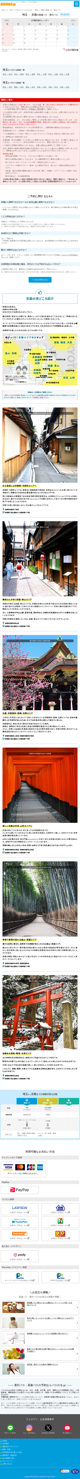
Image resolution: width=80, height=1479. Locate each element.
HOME (4, 1441)
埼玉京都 (42, 74)
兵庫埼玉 (64, 87)
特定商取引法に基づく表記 (12, 1452)
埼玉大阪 (53, 74)
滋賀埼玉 (30, 87)
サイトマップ (7, 1461)
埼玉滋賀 (30, 74)
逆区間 (65, 14)
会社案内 (5, 1443)
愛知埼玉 (19, 87)
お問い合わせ (7, 1464)
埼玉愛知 (19, 74)
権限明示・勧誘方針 (9, 1455)
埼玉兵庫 (64, 74)
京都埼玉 (42, 87)
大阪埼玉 (53, 87)
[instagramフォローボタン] (29, 1427)
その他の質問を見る (40, 280)
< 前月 (6, 20)
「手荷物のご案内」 (35, 109)
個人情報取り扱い (8, 1458)
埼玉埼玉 (7, 74)
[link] (65, 1471)
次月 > (73, 20)
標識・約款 (6, 1449)
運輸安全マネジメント (10, 1446)
